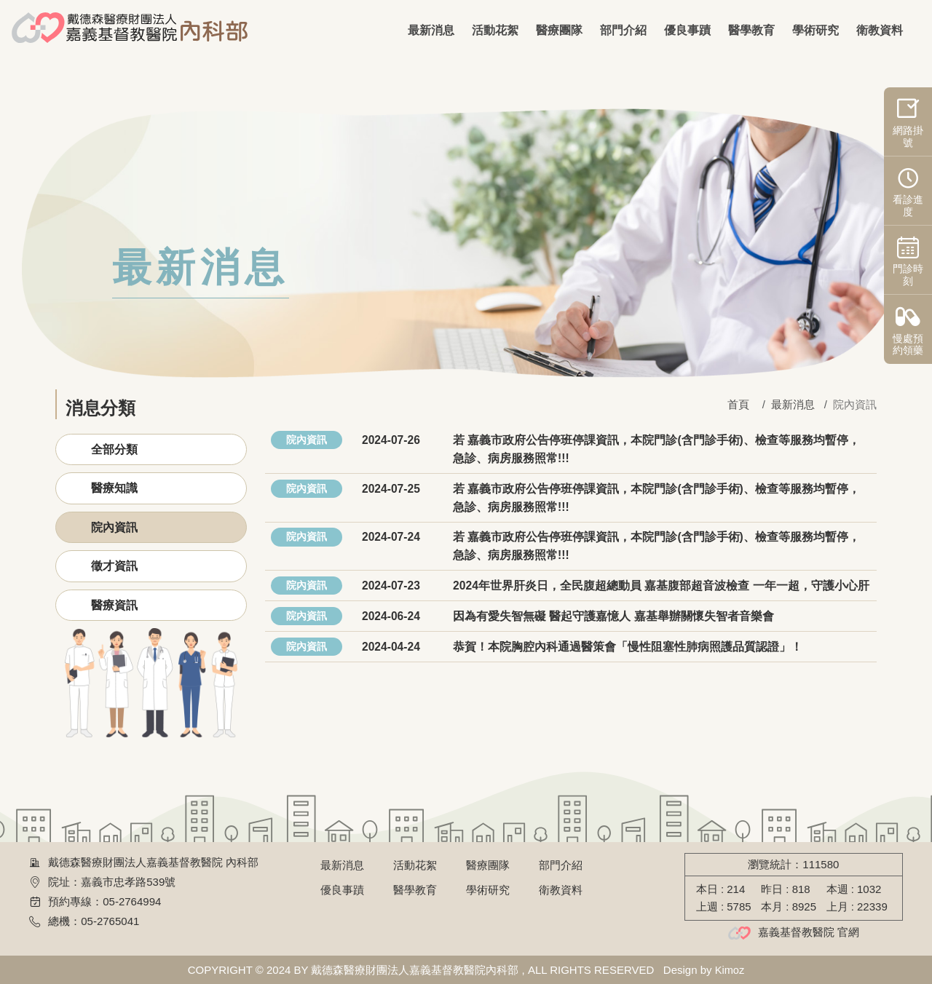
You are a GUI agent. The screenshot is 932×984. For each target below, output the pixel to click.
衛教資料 (879, 30)
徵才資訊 (114, 566)
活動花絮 (495, 30)
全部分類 (114, 449)
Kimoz (729, 970)
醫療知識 (114, 488)
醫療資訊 (114, 605)
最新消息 (431, 30)
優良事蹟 (687, 30)
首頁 (738, 404)
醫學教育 (751, 30)
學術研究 (815, 30)
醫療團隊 (559, 30)
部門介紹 (623, 30)
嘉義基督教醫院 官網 (808, 932)
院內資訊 (114, 527)
